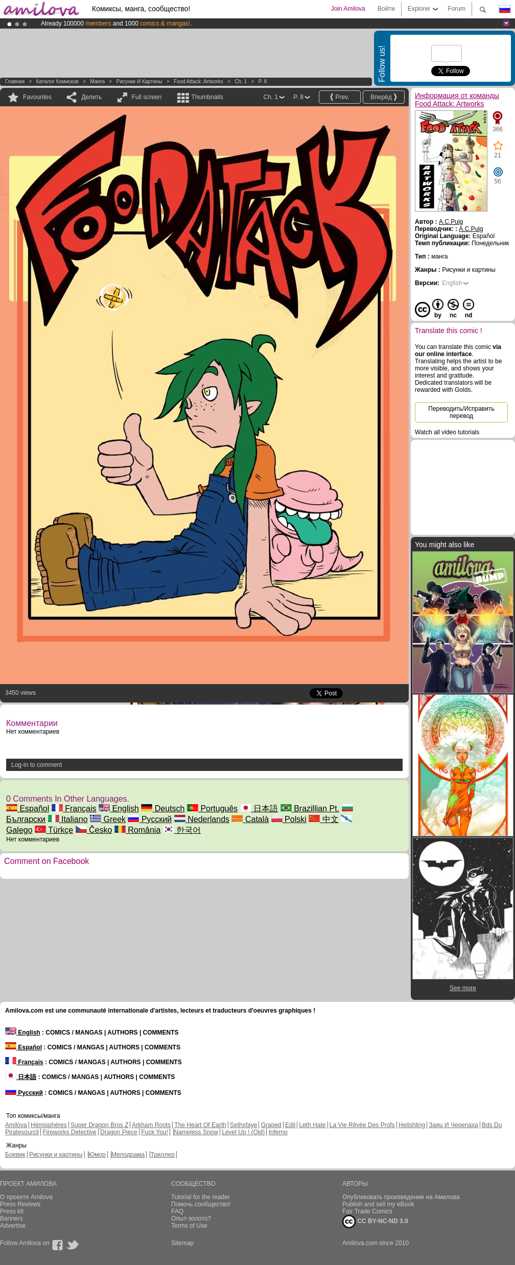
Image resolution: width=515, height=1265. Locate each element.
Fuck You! (154, 1132)
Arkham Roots (151, 1125)
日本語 (259, 808)
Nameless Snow (196, 1132)
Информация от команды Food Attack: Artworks (457, 99)
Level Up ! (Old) (243, 1132)
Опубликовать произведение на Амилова (401, 1197)
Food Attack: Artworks (198, 81)
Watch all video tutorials (447, 432)
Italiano (68, 819)
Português (212, 808)
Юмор (97, 1154)
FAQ (177, 1211)
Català (250, 819)
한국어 (182, 830)
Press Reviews (20, 1204)
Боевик (15, 1154)
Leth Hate (312, 1125)
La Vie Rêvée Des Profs (362, 1125)
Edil (290, 1125)
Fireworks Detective (69, 1132)
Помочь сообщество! (200, 1204)
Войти (386, 8)
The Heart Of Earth (200, 1125)
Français (74, 808)
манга (97, 81)
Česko (94, 830)
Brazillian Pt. (309, 808)
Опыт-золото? (191, 1218)
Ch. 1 (241, 81)
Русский (150, 819)
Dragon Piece (118, 1132)
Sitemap (182, 1243)
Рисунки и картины (139, 81)
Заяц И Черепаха (453, 1125)
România (137, 830)
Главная (15, 81)
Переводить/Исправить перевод (461, 412)
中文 (323, 819)
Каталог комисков (57, 81)
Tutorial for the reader (200, 1197)
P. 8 (263, 81)
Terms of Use (189, 1225)
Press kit (12, 1211)
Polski (289, 819)
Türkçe (54, 830)
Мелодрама (128, 1154)
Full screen (147, 97)
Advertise (13, 1225)
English (119, 808)
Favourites (37, 97)
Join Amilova (348, 8)
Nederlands (201, 819)
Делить (91, 97)
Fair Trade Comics (367, 1211)
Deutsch (162, 808)
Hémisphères (49, 1125)
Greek (108, 819)
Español (27, 808)
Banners (11, 1218)
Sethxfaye (243, 1125)
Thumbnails (207, 97)
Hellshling (412, 1125)
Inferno (278, 1132)
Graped (271, 1125)
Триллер (162, 1154)
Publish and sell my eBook (378, 1204)
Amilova (16, 1125)
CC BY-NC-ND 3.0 (375, 1221)
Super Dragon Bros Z (99, 1125)
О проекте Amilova (26, 1197)
